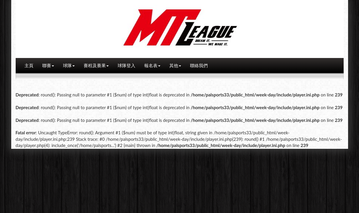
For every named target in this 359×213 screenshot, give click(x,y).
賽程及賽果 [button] (96, 65)
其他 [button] (175, 65)
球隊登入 (126, 65)
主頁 (29, 65)
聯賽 (48, 65)
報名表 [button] (152, 65)
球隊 (69, 65)
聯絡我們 (199, 65)
